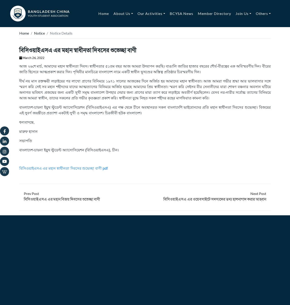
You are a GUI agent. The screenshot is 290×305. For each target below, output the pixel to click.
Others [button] (262, 13)
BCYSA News (181, 13)
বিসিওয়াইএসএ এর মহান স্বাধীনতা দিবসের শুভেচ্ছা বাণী (77, 50)
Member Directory (214, 13)
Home (104, 13)
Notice (39, 33)
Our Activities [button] (150, 13)
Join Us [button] (242, 13)
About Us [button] (122, 13)
